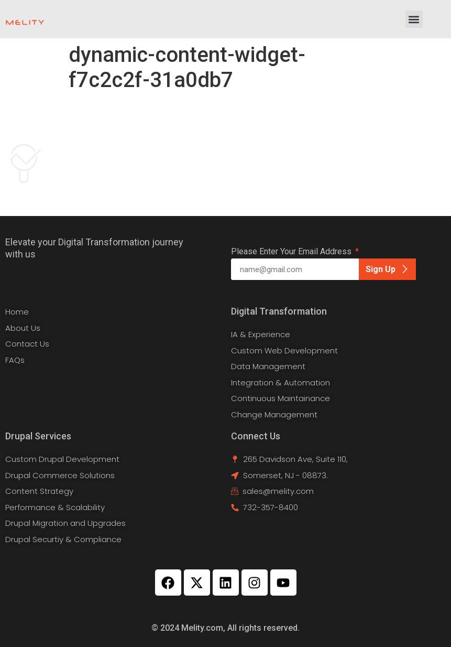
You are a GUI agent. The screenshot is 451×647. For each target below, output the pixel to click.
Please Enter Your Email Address (292, 251)
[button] (414, 19)
